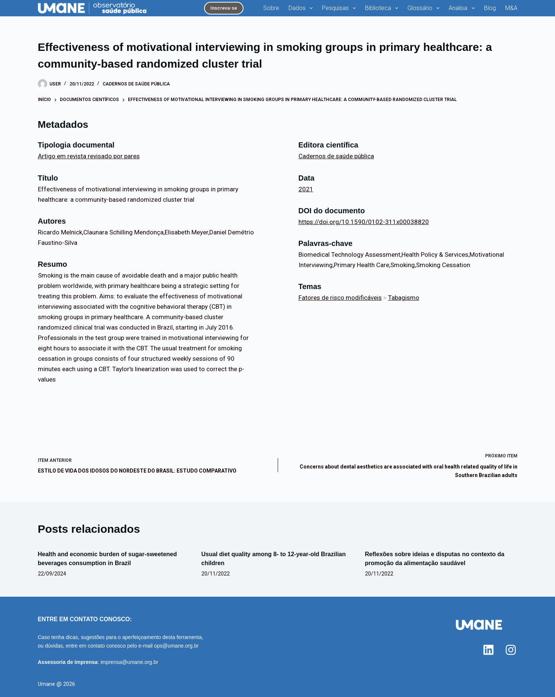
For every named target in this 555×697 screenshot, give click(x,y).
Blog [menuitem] (490, 8)
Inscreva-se (223, 8)
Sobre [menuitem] (271, 8)
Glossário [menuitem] (424, 8)
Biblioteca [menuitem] (383, 8)
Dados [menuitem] (302, 8)
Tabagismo (403, 297)
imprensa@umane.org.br (129, 662)
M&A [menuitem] (511, 8)
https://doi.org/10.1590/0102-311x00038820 (364, 222)
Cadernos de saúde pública (136, 84)
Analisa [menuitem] (463, 8)
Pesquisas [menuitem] (340, 8)
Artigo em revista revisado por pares (89, 156)
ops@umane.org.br (176, 646)
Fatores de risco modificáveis (340, 297)
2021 (306, 189)
